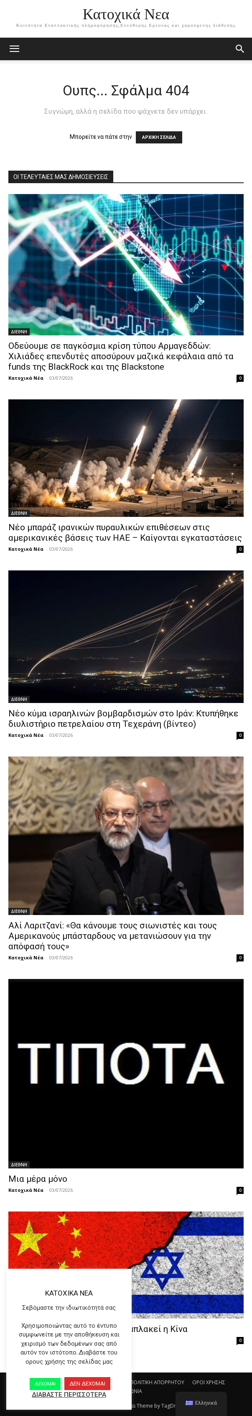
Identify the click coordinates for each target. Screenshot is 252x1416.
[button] (240, 49)
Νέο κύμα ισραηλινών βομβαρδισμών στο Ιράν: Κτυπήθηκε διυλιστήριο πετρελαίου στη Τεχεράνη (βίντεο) (123, 718)
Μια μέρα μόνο (37, 1179)
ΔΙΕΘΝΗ (19, 332)
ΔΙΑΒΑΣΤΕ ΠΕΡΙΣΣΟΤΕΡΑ (69, 1394)
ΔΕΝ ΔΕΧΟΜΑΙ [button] (87, 1383)
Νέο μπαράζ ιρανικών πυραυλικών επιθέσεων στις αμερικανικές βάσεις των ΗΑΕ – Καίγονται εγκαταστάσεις (125, 532)
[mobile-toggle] (14, 49)
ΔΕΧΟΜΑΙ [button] (45, 1384)
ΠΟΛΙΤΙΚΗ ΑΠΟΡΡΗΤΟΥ (157, 1382)
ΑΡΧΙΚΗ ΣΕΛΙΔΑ (159, 137)
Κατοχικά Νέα (25, 378)
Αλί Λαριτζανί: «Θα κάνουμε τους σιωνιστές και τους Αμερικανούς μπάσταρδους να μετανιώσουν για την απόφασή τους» (112, 935)
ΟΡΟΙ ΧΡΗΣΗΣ (208, 1382)
